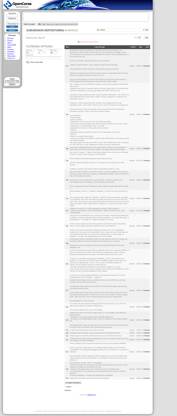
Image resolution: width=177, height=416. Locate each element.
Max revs (53, 50)
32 (67, 198)
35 (67, 148)
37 (67, 66)
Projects (10, 38)
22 (67, 336)
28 (67, 264)
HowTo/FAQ (11, 45)
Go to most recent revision (89, 42)
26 (67, 307)
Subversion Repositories (45, 30)
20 (67, 352)
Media (9, 47)
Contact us (11, 58)
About (9, 42)
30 (67, 226)
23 (67, 333)
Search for (29, 55)
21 (67, 340)
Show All (68, 390)
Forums (10, 40)
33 (67, 180)
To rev (40, 50)
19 (67, 369)
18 (67, 378)
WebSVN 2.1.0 (91, 394)
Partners (10, 54)
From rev (29, 50)
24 (67, 330)
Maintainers (11, 56)
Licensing (10, 49)
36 (67, 114)
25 (67, 320)
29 (67, 243)
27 (67, 290)
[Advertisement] (12, 68)
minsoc (72, 30)
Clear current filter (36, 62)
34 (67, 161)
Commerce (10, 51)
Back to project (29, 24)
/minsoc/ (147, 66)
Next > (69, 387)
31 (67, 211)
